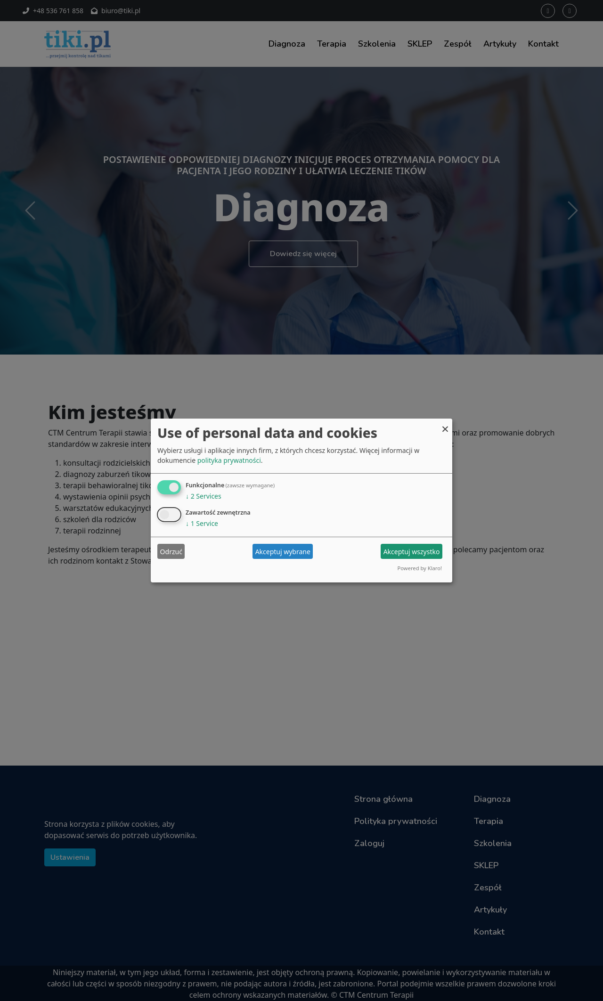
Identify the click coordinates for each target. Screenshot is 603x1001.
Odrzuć (171, 551)
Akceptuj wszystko (411, 551)
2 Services (203, 496)
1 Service (202, 523)
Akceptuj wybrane (282, 551)
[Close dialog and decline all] (445, 424)
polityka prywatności (229, 460)
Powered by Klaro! (420, 568)
